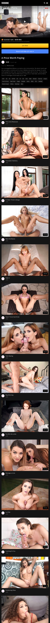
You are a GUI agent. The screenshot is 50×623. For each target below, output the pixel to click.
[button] (44, 3)
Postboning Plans (11, 590)
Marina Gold (10, 65)
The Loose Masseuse (12, 122)
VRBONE (5, 3)
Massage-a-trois (10, 473)
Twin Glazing (9, 356)
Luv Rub (8, 512)
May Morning (9, 395)
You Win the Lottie (11, 434)
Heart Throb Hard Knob (12, 317)
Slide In (8, 278)
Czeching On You (10, 551)
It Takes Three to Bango (13, 200)
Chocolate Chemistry (11, 161)
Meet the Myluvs (10, 239)
